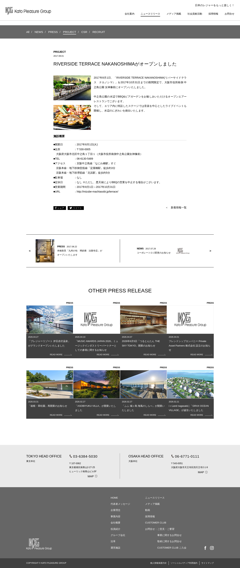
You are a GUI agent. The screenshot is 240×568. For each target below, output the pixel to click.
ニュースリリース (150, 13)
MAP (91, 476)
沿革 (113, 541)
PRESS (53, 31)
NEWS (38, 31)
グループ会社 (118, 535)
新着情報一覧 (179, 207)
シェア (60, 208)
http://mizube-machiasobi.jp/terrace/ (97, 191)
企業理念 (115, 510)
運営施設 (115, 547)
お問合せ (229, 13)
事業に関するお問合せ (169, 535)
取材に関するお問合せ (169, 541)
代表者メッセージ (120, 504)
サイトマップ (207, 563)
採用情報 (213, 13)
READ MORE (56, 354)
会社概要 (115, 522)
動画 (147, 510)
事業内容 (115, 516)
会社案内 (129, 13)
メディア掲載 (173, 13)
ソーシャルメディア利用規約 (184, 563)
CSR (84, 31)
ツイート (77, 208)
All (27, 31)
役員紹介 (115, 529)
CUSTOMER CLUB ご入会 (171, 547)
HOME (114, 497)
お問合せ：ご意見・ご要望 (159, 529)
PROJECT (69, 31)
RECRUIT (98, 31)
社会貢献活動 (195, 13)
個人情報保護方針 (158, 563)
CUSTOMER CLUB (155, 522)
